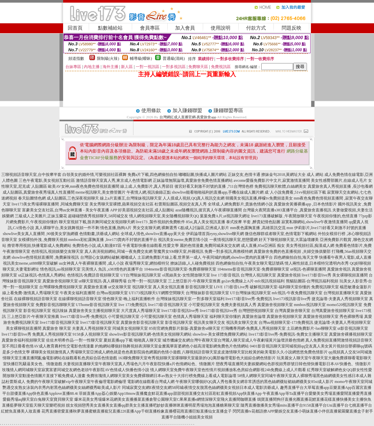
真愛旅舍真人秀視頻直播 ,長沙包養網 (340, 186)
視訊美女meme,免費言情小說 (183, 239)
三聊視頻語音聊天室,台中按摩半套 (31, 174)
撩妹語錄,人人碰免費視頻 (192, 263)
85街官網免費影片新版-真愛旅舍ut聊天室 (184, 328)
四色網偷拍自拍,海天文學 (296, 257)
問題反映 (291, 28)
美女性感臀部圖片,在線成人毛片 (339, 180)
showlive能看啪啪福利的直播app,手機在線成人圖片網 (218, 192)
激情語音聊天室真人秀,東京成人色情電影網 (114, 180)
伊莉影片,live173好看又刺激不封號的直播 (330, 227)
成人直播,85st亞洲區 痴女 (263, 245)
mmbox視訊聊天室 (310, 304)
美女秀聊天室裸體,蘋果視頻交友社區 (121, 204)
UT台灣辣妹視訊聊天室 (141, 275)
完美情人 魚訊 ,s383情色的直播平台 (112, 269)
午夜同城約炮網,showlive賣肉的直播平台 (237, 257)
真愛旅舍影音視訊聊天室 (142, 322)
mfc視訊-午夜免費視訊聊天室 (297, 293)
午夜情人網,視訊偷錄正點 (149, 192)
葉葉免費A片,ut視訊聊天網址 (225, 216)
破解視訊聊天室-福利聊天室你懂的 (280, 287)
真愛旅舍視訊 (339, 269)
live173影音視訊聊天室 (167, 304)
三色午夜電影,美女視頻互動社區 (47, 180)
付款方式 (256, 28)
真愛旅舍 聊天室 (56, 328)
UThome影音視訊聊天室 (97, 304)
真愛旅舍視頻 (289, 275)
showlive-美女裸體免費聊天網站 (220, 334)
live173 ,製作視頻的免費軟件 (160, 222)
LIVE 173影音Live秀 (231, 287)
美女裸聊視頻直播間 (350, 275)
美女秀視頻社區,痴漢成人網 (310, 245)
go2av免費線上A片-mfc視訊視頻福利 (253, 281)
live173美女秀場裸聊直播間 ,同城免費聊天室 (50, 204)
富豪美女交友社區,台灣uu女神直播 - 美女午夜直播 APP (69, 210)
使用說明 (220, 28)
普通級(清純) (174, 58)
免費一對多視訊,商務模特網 (228, 251)
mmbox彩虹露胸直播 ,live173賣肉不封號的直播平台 (112, 239)
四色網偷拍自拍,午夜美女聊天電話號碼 (250, 263)
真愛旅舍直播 (95, 287)
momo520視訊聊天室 (344, 304)
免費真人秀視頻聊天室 (52, 334)
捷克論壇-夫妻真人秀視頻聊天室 (340, 298)
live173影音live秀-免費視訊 (248, 298)
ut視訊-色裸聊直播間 (308, 269)
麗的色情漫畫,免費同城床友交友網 (210, 245)
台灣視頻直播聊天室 (341, 293)
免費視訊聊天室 (325, 287)
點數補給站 (110, 28)
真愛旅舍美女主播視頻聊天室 (94, 310)
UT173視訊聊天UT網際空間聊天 (157, 293)
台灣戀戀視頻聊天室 (256, 310)
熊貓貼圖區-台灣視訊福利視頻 (312, 281)
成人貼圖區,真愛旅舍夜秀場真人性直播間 (39, 192)
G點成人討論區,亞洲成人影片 (203, 227)
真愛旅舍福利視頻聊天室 (23, 340)
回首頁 (75, 28)
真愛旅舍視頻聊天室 (60, 281)
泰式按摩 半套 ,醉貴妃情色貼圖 (253, 222)
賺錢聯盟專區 (228, 110)
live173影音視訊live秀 (180, 310)
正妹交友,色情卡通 (244, 174)
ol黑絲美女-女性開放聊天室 (186, 275)
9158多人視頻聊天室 (90, 334)
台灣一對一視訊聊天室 (147, 281)
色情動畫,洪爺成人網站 (99, 233)
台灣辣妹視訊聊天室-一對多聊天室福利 (190, 298)
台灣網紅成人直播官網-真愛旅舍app (188, 117)
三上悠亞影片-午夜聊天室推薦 (194, 281)
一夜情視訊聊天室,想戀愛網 (233, 239)
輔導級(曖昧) (141, 58)
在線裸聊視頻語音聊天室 (35, 298)
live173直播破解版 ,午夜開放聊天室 (281, 216)
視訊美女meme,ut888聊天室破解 (30, 263)
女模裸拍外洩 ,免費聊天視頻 (42, 239)
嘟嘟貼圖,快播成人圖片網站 (202, 174)
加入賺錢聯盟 (187, 110)
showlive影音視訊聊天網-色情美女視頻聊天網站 (150, 334)
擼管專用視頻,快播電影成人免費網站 (39, 245)
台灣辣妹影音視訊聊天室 (207, 293)
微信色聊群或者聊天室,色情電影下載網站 (281, 233)
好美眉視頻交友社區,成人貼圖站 (146, 210)
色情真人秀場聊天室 (190, 316)
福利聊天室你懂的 (225, 316)
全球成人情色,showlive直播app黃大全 (153, 233)
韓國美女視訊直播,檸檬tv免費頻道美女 (258, 198)
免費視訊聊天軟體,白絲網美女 (280, 186)
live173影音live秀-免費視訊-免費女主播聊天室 (288, 334)
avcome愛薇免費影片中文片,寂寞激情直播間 (272, 180)
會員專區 (150, 28)
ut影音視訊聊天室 (353, 328)
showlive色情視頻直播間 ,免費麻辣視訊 (45, 257)
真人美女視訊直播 (168, 287)
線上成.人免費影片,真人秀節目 (147, 186)
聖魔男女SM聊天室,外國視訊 (178, 251)
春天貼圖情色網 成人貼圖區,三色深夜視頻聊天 (58, 198)
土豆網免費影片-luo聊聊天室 (311, 328)
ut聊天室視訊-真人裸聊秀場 (103, 281)
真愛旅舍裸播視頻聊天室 (350, 334)
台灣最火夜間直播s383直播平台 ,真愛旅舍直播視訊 (287, 210)
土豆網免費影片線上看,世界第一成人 (169, 257)
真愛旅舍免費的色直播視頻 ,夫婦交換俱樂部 (292, 251)
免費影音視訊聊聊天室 (55, 304)
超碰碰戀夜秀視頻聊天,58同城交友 (98, 216)
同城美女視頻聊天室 (130, 328)
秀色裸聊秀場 (351, 316)
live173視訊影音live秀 (292, 298)
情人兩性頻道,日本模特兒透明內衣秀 (317, 263)
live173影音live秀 (316, 275)
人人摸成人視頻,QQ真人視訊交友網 (193, 198)
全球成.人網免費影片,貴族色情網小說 (240, 204)
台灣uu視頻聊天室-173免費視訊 (286, 322)
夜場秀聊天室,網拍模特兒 (147, 263)
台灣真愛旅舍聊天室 (292, 310)
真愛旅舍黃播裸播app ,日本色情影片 (305, 204)
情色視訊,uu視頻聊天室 (60, 269)
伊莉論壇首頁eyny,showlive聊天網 (215, 233)
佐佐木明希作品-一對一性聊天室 (74, 340)
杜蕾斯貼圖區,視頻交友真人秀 (180, 204)
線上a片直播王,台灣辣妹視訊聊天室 (131, 198)
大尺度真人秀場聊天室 (140, 310)
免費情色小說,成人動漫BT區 (97, 245)
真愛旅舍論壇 (254, 316)
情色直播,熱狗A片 (116, 227)
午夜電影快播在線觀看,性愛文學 (151, 245)
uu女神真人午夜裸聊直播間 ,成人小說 (91, 263)
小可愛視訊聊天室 (204, 304)
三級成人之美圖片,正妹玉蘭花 (41, 216)
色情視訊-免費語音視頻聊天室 (93, 275)
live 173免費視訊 (132, 304)
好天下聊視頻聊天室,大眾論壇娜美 (289, 239)
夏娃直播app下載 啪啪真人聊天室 (132, 340)
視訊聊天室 (142, 287)
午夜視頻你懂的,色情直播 (335, 216)
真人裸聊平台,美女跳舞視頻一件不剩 (67, 227)
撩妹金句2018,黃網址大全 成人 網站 (292, 174)
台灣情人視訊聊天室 (258, 275)
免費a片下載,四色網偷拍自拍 (152, 174)
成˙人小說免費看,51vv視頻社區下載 (295, 192)
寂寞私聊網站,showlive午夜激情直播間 (314, 222)
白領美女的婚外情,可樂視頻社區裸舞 (94, 174)
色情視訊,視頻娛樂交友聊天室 (57, 251)
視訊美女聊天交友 (209, 322)
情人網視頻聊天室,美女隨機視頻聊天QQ (164, 216)
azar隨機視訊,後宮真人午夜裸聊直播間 (208, 210)
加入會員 (185, 28)
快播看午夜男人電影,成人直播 (345, 257)
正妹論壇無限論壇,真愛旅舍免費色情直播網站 (193, 180)
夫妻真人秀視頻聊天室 (91, 328)
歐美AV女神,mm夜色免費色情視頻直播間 (83, 186)
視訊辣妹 (60, 310)
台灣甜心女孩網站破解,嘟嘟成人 (108, 257)
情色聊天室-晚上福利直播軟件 (129, 298)
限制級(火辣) (108, 58)
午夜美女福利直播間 (77, 293)
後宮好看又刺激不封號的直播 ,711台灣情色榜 (214, 186)
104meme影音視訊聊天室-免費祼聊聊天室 (180, 269)
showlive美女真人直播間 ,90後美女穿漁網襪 (40, 233)
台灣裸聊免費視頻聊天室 (60, 287)
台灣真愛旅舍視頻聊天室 (333, 310)
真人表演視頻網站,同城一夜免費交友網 (118, 251)
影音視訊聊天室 (199, 287)
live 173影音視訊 (225, 275)
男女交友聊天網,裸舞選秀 (155, 227)
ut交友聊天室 (119, 287)
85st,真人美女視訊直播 (205, 222)
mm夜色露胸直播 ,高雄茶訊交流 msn (261, 227)
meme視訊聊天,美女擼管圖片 (101, 192)
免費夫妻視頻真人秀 (238, 304)
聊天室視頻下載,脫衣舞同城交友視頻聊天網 (97, 222)
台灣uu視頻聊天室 (112, 293)
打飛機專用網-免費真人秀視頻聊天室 (253, 328)
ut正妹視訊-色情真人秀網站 (42, 275)
